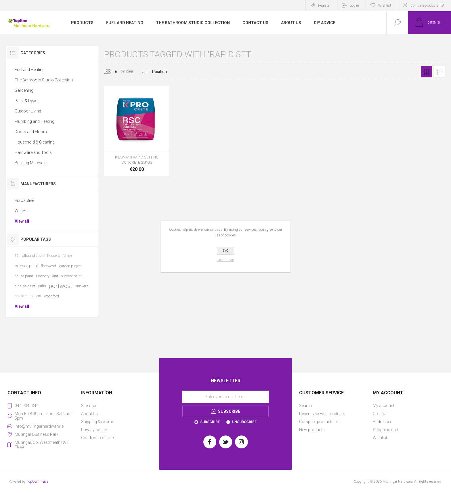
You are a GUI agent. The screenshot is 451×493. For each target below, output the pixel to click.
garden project (70, 266)
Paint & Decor (27, 100)
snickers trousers (28, 296)
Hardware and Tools (33, 152)
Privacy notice (94, 429)
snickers (81, 286)
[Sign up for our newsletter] (225, 397)
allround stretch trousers (41, 256)
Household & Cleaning (35, 142)
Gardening (24, 90)
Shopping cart (385, 429)
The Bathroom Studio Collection (44, 80)
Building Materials (31, 162)
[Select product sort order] (164, 71)
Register (324, 5)
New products (312, 429)
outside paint (25, 286)
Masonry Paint (47, 276)
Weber (20, 211)
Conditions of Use (97, 437)
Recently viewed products (322, 413)
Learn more (225, 260)
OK (225, 251)
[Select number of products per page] (112, 71)
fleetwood (48, 266)
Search (305, 405)
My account (383, 405)
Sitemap (88, 405)
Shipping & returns (97, 421)
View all (22, 221)
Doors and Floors (31, 131)
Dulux (67, 256)
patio (42, 286)
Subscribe (210, 422)
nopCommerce (37, 481)
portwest (60, 285)
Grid (426, 71)
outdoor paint (71, 276)
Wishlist (380, 437)
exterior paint (26, 265)
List (439, 71)
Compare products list (427, 5)
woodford (51, 296)
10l (17, 256)
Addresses (382, 421)
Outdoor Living (28, 111)
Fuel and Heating (30, 69)
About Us (89, 413)
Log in (354, 5)
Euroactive (24, 200)
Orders (379, 413)
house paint (24, 276)
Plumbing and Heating (34, 121)
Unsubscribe (244, 422)
